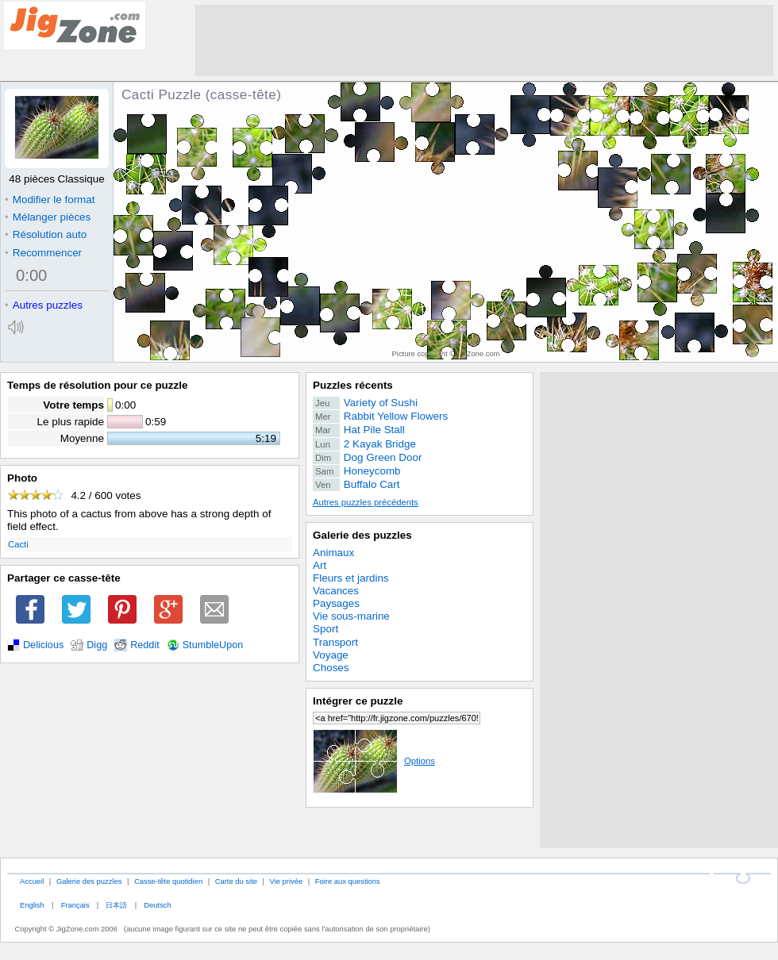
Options (374, 761)
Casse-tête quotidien (168, 881)
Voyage (331, 655)
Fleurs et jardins (351, 578)
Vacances (336, 591)
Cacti (18, 544)
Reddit (145, 645)
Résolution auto (46, 234)
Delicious (43, 645)
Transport (335, 642)
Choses (331, 668)
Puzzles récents (353, 385)
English (32, 904)
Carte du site (236, 881)
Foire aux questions (347, 881)
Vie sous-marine (351, 616)
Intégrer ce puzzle (358, 701)
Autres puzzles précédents (365, 502)
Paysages (336, 603)
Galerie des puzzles (362, 535)
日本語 (116, 904)
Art (319, 565)
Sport (325, 629)
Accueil (32, 881)
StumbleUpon (213, 645)
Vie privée (286, 881)
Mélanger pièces (48, 217)
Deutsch (157, 904)
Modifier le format (50, 199)
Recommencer (43, 253)
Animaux (333, 553)
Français (75, 904)
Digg (97, 645)
